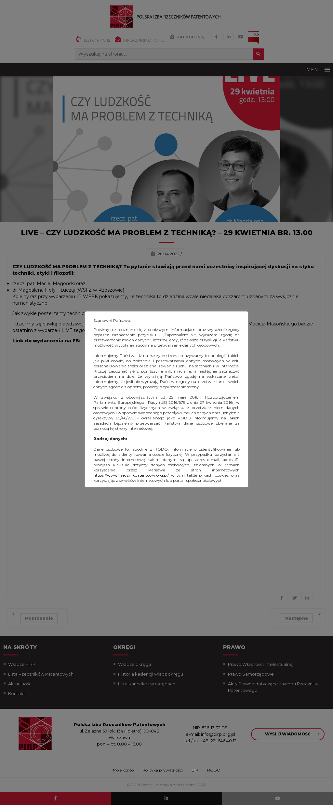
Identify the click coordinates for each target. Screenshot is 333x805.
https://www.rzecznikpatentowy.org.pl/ (131, 475)
